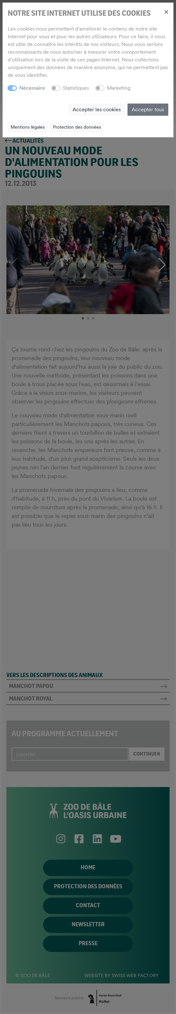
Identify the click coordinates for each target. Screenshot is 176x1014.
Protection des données (77, 127)
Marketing (118, 88)
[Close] (166, 12)
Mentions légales (28, 127)
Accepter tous (148, 109)
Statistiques (76, 88)
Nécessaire (32, 88)
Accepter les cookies (97, 109)
